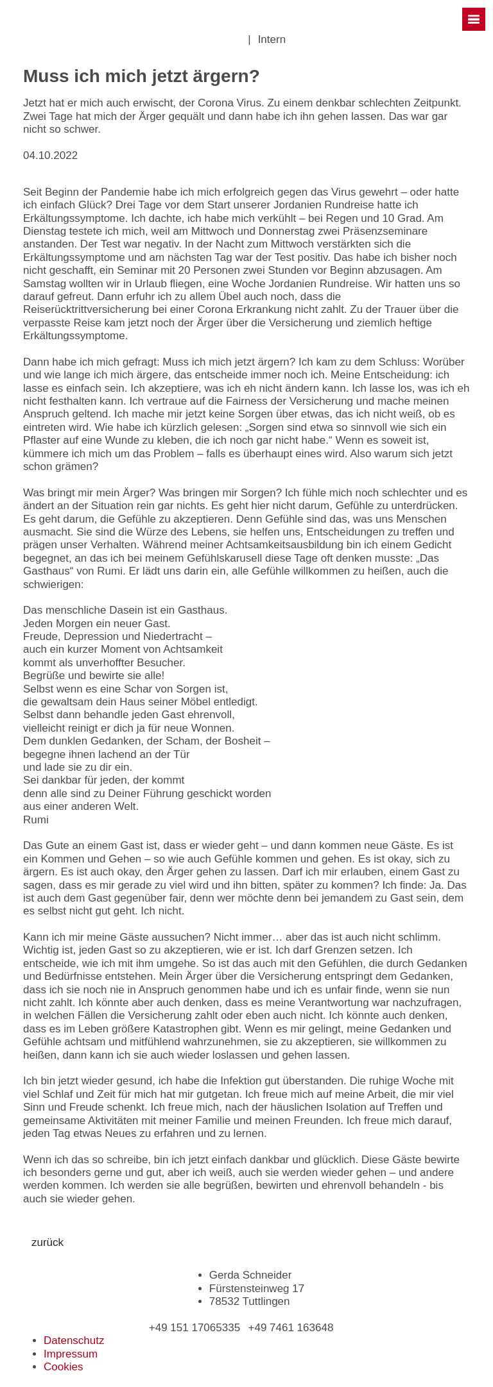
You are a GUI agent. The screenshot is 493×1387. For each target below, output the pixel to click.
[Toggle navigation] (473, 19)
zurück (47, 1242)
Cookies (63, 1367)
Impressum (71, 1354)
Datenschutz (74, 1340)
